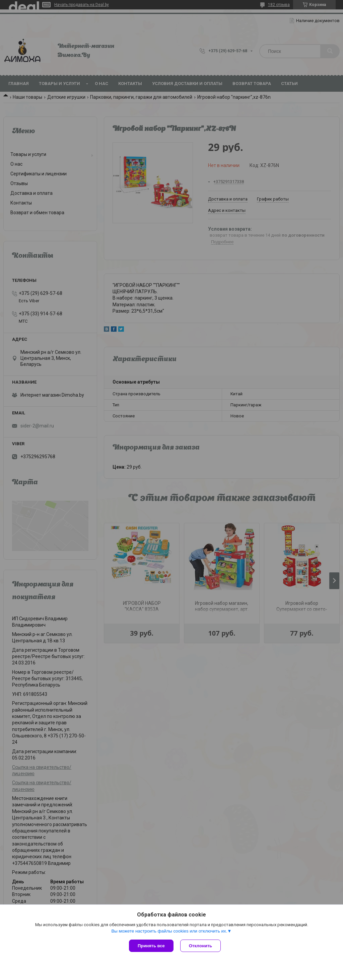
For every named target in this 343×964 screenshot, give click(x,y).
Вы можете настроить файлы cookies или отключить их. (169, 931)
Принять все (151, 945)
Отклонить (200, 945)
